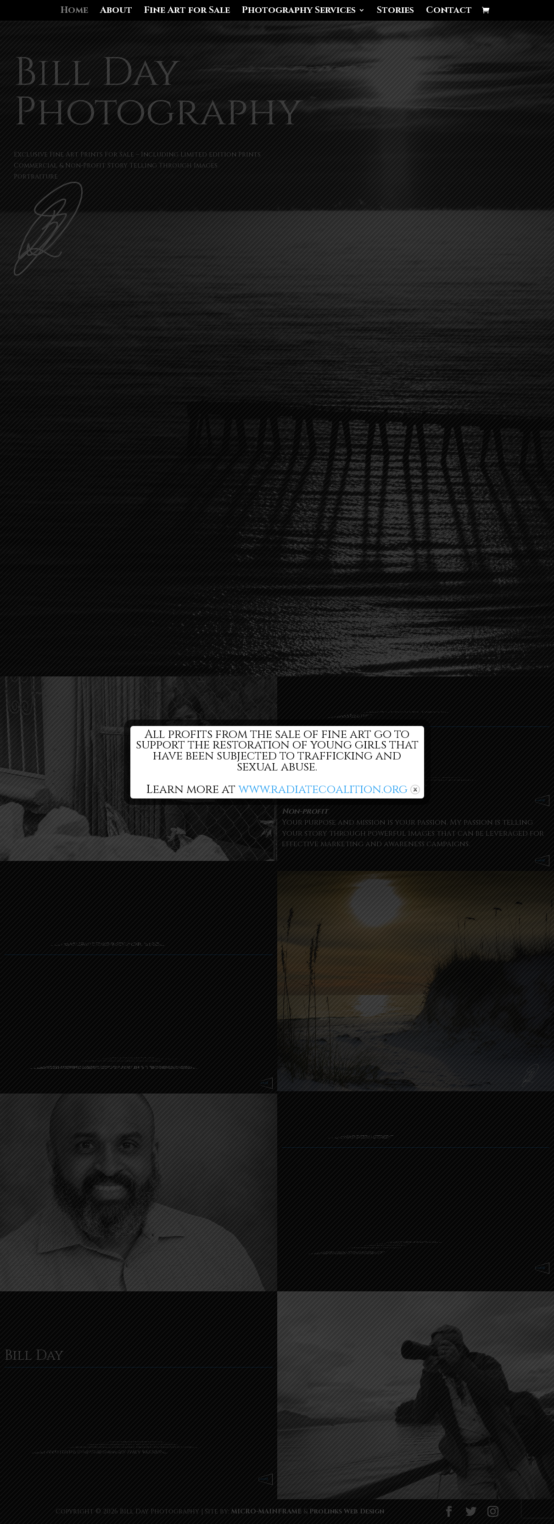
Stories (395, 11)
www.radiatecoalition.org (323, 789)
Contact (449, 11)
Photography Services (299, 11)
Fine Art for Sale (187, 11)
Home (74, 11)
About (116, 11)
